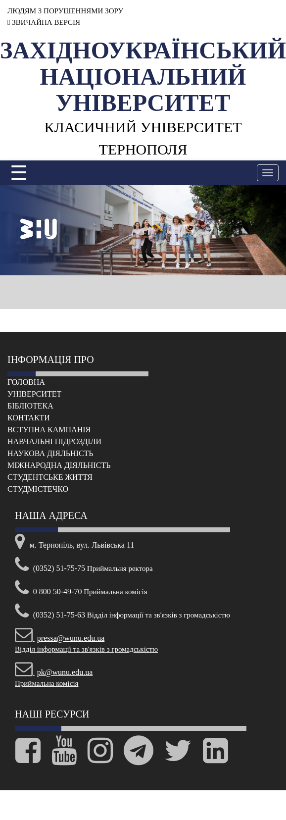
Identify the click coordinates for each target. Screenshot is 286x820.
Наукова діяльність (50, 453)
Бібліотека (30, 406)
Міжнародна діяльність (58, 465)
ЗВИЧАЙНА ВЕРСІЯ (43, 22)
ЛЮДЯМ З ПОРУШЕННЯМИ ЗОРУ (65, 11)
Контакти (28, 417)
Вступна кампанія (49, 429)
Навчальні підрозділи (54, 441)
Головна (26, 382)
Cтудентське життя (50, 477)
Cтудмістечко (37, 489)
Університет (34, 394)
